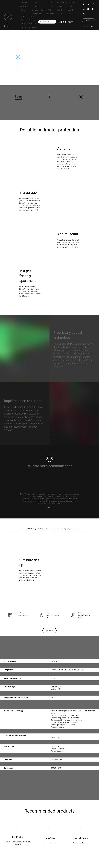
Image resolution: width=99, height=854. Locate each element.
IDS (24, 14)
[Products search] (47, 22)
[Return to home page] (8, 7)
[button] (8, 17)
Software (85, 26)
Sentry (23, 24)
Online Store (65, 21)
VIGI (49, 10)
